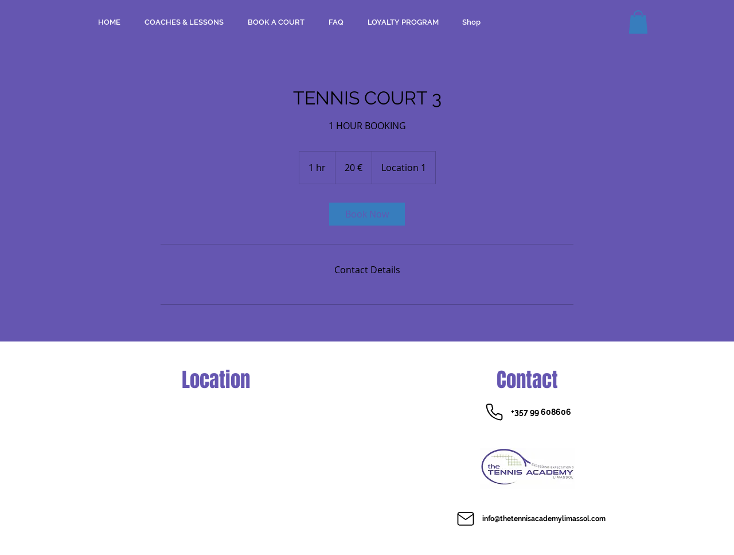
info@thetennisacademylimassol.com (544, 519)
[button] (638, 22)
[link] (367, 214)
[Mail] (465, 518)
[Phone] (494, 412)
